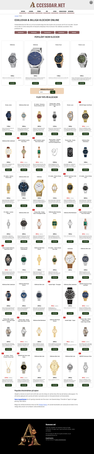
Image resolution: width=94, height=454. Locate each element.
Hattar (54, 11)
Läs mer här (12, 83)
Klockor (31, 11)
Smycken (23, 11)
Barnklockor (61, 32)
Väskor (39, 11)
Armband (74, 32)
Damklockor (21, 32)
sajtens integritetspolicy (60, 439)
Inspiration (70, 11)
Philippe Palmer (43, 404)
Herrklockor (34, 32)
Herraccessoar (62, 11)
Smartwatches (47, 32)
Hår (47, 11)
